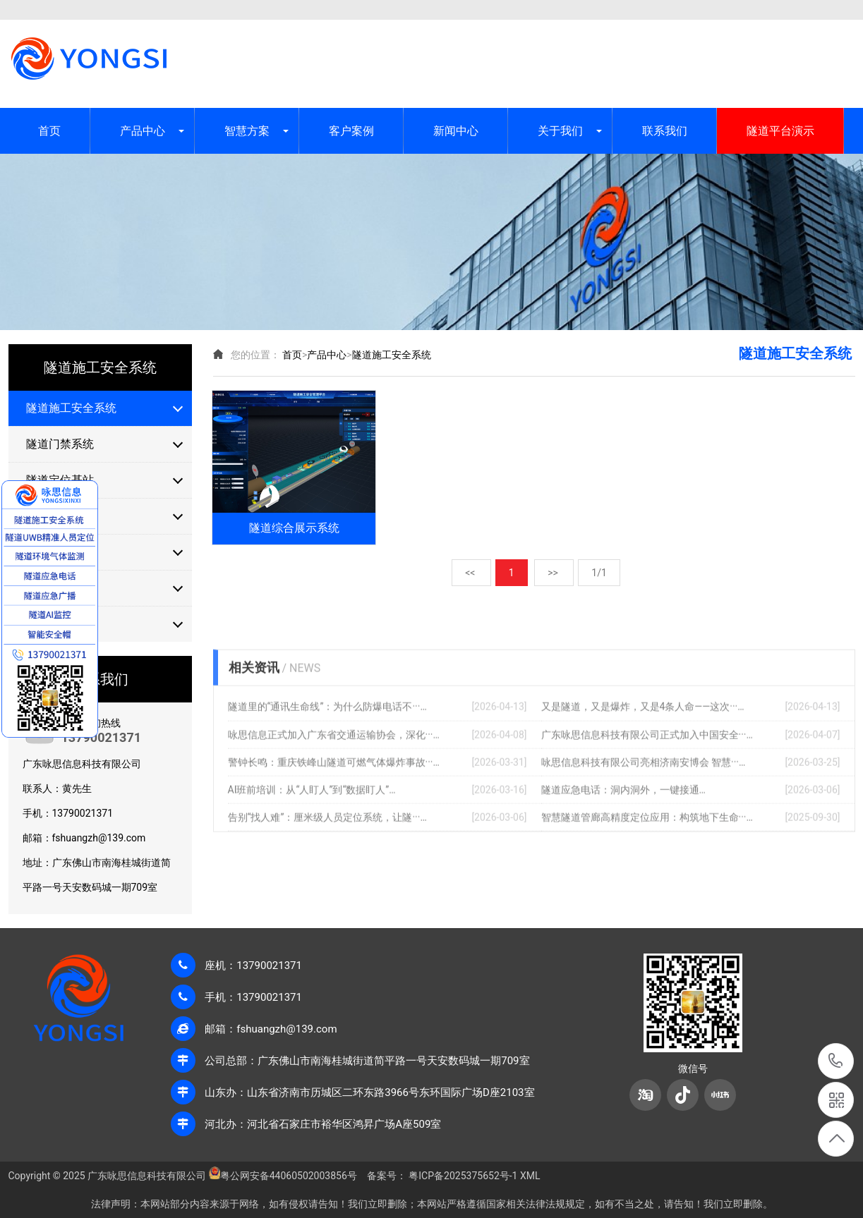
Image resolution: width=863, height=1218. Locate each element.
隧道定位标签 (60, 516)
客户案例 (351, 131)
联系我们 (664, 131)
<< (471, 562)
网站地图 (793, 10)
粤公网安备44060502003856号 (288, 1175)
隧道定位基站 (60, 480)
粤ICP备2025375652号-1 (463, 1175)
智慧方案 (247, 131)
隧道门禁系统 (60, 444)
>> (554, 562)
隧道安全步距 (60, 552)
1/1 (599, 562)
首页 (49, 131)
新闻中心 (455, 131)
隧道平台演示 (780, 131)
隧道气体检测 (60, 588)
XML (845, 10)
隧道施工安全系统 (71, 408)
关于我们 (560, 131)
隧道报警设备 (60, 624)
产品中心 (142, 131)
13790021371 (836, 1061)
